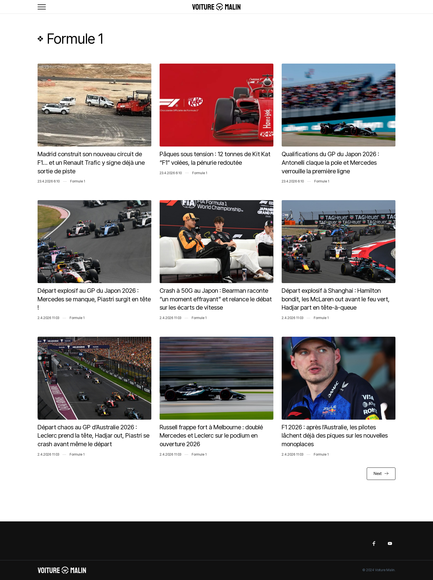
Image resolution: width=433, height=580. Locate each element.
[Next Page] (381, 473)
